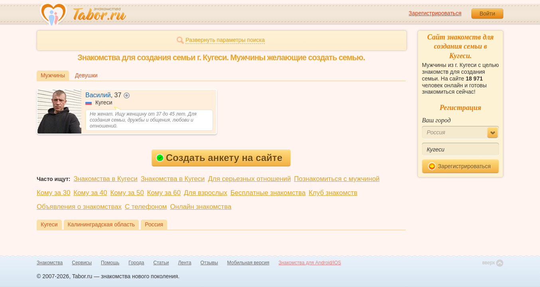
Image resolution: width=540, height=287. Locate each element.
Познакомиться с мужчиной (336, 179)
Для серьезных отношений (249, 179)
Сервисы (82, 262)
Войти (487, 13)
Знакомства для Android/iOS (309, 262)
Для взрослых (205, 193)
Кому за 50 (127, 193)
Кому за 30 (53, 193)
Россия (154, 224)
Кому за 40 (90, 193)
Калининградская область (101, 224)
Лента (184, 262)
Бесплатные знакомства (268, 193)
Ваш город (436, 120)
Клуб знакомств (333, 193)
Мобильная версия (248, 262)
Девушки (86, 75)
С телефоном (146, 206)
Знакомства (50, 262)
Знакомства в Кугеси (105, 179)
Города (136, 262)
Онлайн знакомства (200, 206)
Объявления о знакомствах (79, 206)
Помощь (110, 262)
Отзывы (209, 262)
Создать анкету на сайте (219, 157)
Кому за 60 (164, 193)
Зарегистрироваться (435, 13)
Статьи (161, 262)
